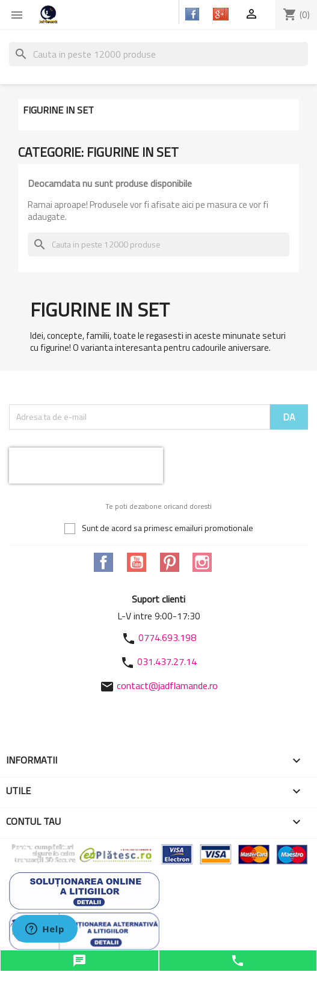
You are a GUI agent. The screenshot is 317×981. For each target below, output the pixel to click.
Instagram (202, 562)
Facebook (103, 562)
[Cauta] (158, 54)
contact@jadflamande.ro (167, 685)
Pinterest (169, 562)
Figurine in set (58, 110)
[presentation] (86, 466)
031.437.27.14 (167, 661)
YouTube (136, 562)
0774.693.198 (167, 637)
